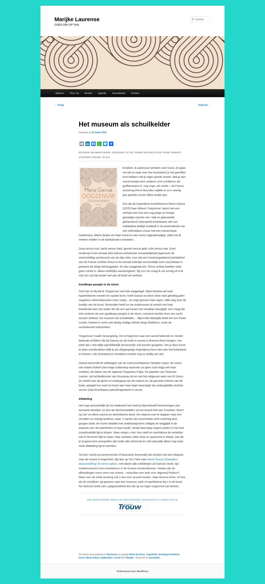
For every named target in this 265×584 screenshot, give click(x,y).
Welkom (59, 93)
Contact (135, 93)
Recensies (112, 554)
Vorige (59, 105)
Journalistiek (118, 93)
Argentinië (151, 554)
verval (117, 557)
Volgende (204, 105)
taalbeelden (107, 557)
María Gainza (93, 557)
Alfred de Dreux (137, 554)
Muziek (88, 93)
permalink (154, 557)
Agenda (102, 93)
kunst (82, 557)
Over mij (74, 93)
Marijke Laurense (77, 19)
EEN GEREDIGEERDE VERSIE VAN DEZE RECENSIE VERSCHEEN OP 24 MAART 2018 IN (132, 500)
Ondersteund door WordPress (132, 571)
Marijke (130, 557)
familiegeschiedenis (168, 554)
